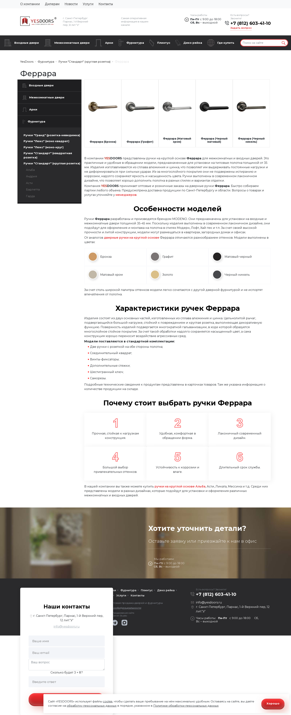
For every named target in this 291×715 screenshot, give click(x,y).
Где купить (225, 42)
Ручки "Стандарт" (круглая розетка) (52, 163)
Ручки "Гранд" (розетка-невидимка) (52, 135)
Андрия (31, 176)
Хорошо (273, 703)
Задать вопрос (241, 27)
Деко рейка (192, 42)
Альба (30, 170)
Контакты (106, 4)
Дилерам (52, 4)
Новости (71, 4)
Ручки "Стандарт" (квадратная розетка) (48, 155)
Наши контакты (66, 606)
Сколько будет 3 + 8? (66, 672)
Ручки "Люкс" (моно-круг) (43, 147)
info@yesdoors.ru (67, 626)
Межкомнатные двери (72, 42)
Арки (109, 42)
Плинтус (163, 42)
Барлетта (33, 189)
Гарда (30, 196)
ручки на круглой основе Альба (180, 486)
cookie (107, 701)
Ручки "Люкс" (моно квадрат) (46, 141)
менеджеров (126, 195)
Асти (29, 183)
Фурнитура (135, 42)
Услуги (88, 4)
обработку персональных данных (92, 705)
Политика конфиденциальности (119, 607)
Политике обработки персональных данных (186, 705)
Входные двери (26, 42)
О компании (30, 4)
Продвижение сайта (123, 613)
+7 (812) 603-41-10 (250, 23)
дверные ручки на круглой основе (131, 237)
